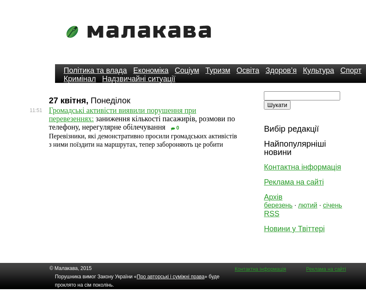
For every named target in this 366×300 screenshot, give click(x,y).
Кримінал (80, 79)
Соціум (187, 70)
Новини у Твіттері (294, 229)
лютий (307, 205)
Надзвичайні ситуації (138, 79)
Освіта (247, 70)
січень (332, 205)
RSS (271, 214)
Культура (318, 70)
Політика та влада (95, 70)
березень (278, 205)
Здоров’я (281, 70)
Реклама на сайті (293, 182)
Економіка (151, 70)
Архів (273, 197)
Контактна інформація (302, 167)
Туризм (218, 70)
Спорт (351, 70)
